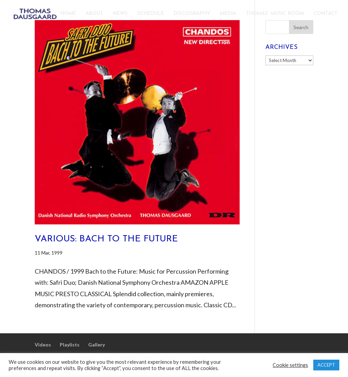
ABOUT (94, 13)
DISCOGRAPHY (192, 13)
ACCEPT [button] (326, 365)
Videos (43, 345)
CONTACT (326, 13)
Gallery (96, 345)
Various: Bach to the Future (106, 239)
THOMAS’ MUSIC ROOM (275, 13)
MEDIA (228, 13)
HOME (68, 13)
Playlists (70, 345)
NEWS (120, 13)
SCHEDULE (150, 13)
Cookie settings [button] (290, 365)
